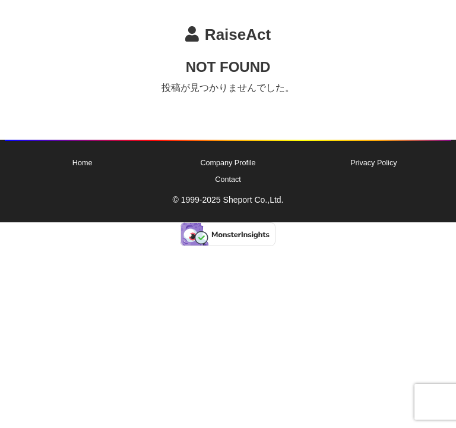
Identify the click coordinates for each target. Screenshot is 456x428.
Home (82, 163)
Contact (227, 179)
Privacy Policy (373, 163)
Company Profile (227, 163)
